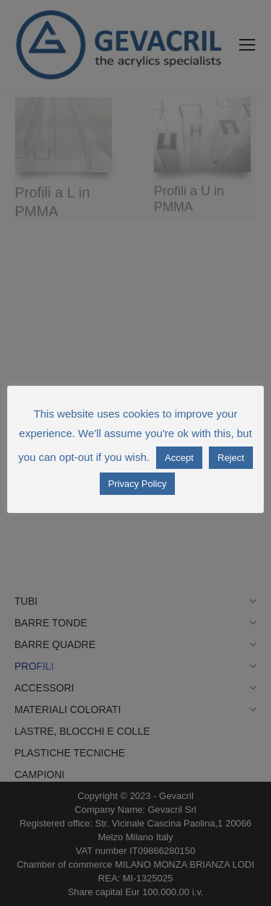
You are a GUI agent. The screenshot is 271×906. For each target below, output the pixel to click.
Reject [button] (231, 457)
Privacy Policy (137, 483)
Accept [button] (179, 457)
